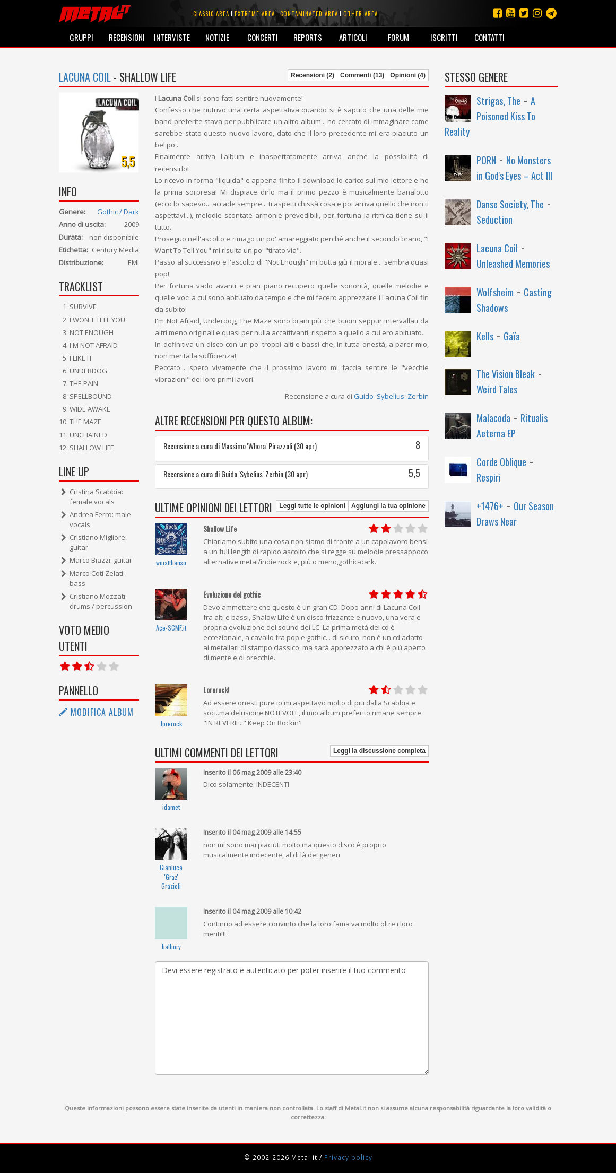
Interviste (172, 37)
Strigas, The (498, 101)
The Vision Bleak (505, 374)
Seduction (494, 219)
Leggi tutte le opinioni (312, 506)
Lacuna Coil (85, 77)
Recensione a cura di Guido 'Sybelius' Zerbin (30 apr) (291, 474)
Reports (307, 37)
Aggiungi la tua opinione (388, 506)
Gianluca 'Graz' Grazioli (171, 876)
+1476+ (490, 506)
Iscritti (444, 37)
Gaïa (512, 336)
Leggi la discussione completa (379, 751)
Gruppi (81, 37)
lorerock (171, 723)
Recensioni (127, 37)
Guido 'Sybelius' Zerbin (391, 396)
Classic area (211, 14)
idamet (171, 806)
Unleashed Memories (513, 263)
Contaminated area (309, 14)
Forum (398, 37)
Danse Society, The (510, 204)
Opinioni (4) (408, 75)
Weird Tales (496, 389)
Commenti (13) (362, 75)
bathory (171, 946)
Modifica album (96, 712)
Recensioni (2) (312, 75)
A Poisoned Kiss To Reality (490, 116)
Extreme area (255, 14)
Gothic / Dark (118, 211)
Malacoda (493, 418)
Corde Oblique (501, 462)
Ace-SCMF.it (171, 627)
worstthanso (171, 562)
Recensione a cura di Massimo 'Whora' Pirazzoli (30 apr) (291, 446)
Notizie (217, 37)
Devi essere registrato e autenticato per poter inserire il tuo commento (292, 1018)
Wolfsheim (495, 292)
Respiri (488, 477)
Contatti (489, 37)
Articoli (353, 37)
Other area (360, 14)
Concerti (262, 37)
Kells (484, 336)
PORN (486, 160)
